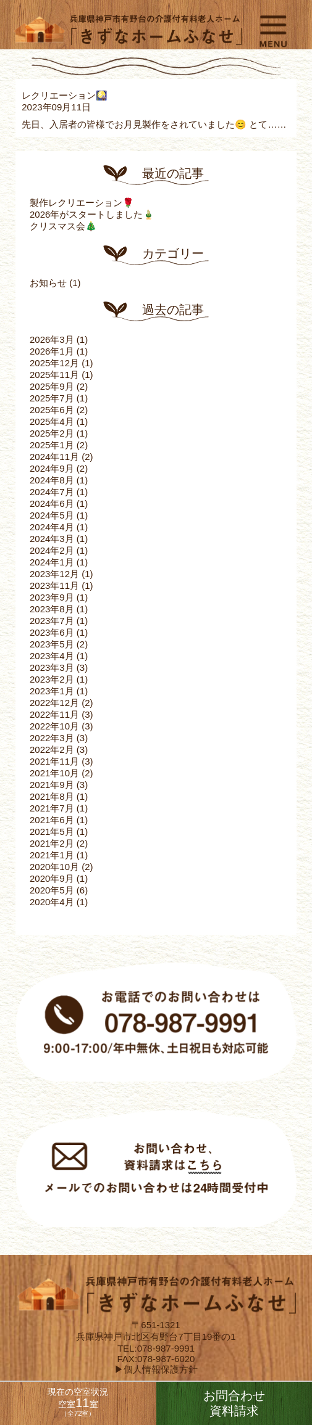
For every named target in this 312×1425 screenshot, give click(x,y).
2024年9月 (52, 468)
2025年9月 (52, 386)
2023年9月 (52, 597)
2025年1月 (52, 445)
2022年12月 (54, 702)
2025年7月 (52, 398)
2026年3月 (52, 339)
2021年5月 (52, 831)
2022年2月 (52, 749)
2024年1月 (52, 562)
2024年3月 (52, 538)
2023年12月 (54, 574)
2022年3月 (52, 738)
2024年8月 (52, 480)
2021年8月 (52, 796)
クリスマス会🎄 (63, 226)
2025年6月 (52, 410)
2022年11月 (54, 714)
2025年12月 (54, 363)
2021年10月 (54, 773)
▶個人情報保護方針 (156, 1369)
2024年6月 (52, 503)
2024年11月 (54, 456)
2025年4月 (52, 421)
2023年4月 (52, 656)
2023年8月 (52, 609)
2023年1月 (52, 691)
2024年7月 (52, 492)
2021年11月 (54, 761)
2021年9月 (52, 784)
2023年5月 (52, 644)
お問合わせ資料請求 (234, 1403)
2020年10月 (54, 866)
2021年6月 (52, 820)
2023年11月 (54, 585)
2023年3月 (52, 667)
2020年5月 (52, 890)
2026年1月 (52, 351)
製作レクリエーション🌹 (82, 202)
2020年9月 (52, 878)
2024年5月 (52, 515)
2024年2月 (52, 550)
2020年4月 (52, 902)
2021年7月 (52, 808)
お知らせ (48, 282)
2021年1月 (52, 855)
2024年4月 (52, 527)
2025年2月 (52, 433)
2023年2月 (52, 679)
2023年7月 (52, 620)
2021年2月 (52, 843)
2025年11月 (54, 374)
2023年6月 (52, 632)
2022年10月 (54, 726)
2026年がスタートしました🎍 (92, 214)
